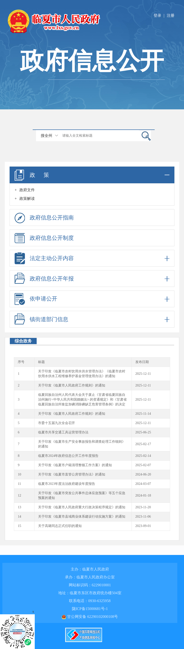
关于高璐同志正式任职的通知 (60, 526)
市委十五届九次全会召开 (56, 423)
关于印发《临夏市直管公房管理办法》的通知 (71, 474)
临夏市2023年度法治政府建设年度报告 (66, 484)
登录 (157, 15)
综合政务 (23, 341)
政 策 (92, 175)
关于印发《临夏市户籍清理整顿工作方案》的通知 (75, 465)
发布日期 (142, 362)
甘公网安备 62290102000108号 (90, 617)
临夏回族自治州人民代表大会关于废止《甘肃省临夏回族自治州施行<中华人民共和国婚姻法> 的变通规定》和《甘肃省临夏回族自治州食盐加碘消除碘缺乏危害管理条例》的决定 (82, 399)
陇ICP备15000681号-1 (90, 609)
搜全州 (46, 136)
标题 (41, 362)
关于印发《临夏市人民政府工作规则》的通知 (71, 385)
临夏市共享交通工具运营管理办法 (63, 432)
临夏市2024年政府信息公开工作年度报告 (68, 456)
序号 (21, 362)
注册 (170, 15)
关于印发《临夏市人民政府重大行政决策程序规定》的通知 (81, 507)
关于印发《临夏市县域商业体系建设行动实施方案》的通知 (81, 516)
